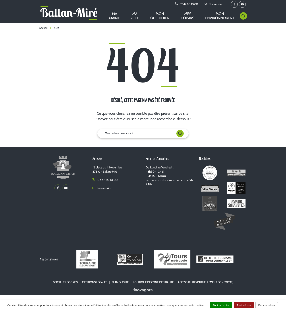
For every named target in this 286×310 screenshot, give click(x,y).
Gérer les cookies (65, 282)
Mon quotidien (159, 16)
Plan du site (120, 282)
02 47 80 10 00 (105, 180)
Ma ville (134, 16)
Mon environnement (219, 16)
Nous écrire (101, 188)
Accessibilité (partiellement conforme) (205, 282)
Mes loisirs (187, 16)
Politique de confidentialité (153, 282)
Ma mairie (114, 16)
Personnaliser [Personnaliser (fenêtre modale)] (266, 305)
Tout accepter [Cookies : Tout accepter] (221, 305)
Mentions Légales (94, 282)
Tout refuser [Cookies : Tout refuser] (244, 305)
